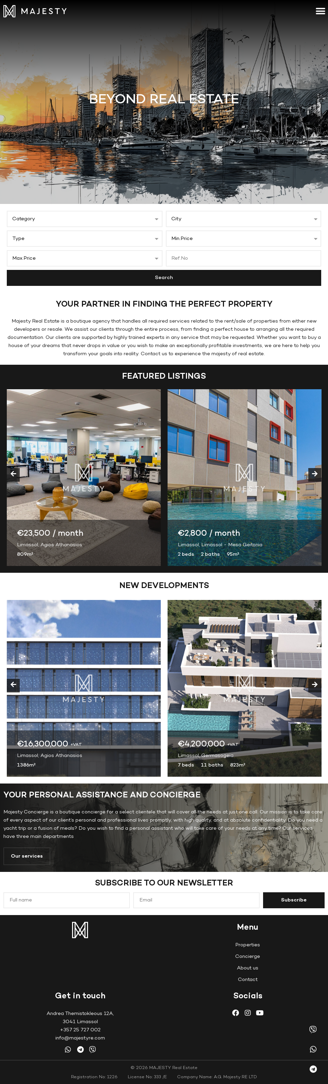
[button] (320, 11)
